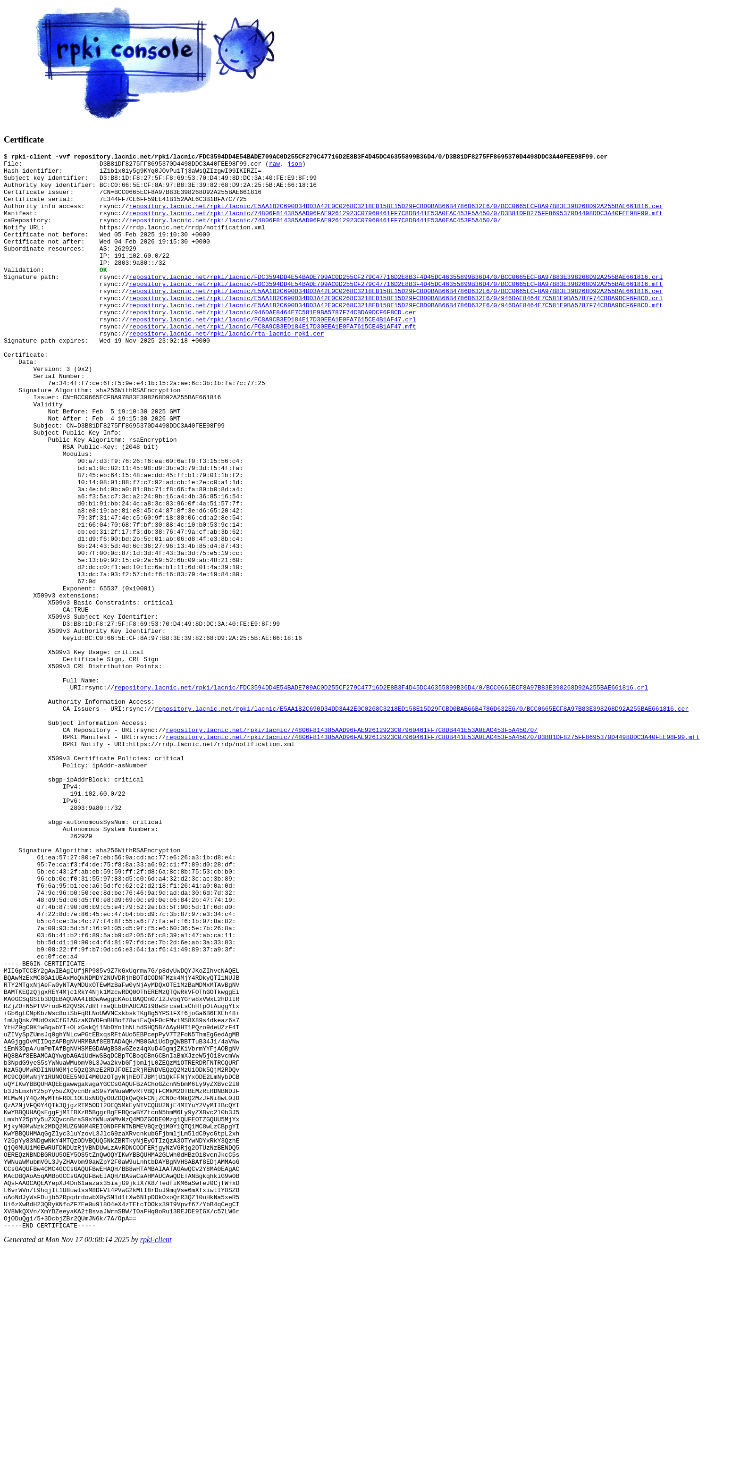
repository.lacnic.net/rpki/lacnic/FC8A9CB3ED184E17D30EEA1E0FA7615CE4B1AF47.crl (272, 353)
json (294, 166)
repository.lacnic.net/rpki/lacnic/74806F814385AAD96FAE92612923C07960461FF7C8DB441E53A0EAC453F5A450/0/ (315, 234)
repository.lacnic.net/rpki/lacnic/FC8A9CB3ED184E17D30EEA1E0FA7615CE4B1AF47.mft (272, 361)
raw (274, 166)
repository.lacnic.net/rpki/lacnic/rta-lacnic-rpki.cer (226, 370)
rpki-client (156, 1455)
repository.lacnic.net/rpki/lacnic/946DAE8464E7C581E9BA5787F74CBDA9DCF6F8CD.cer (272, 344)
